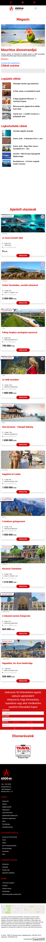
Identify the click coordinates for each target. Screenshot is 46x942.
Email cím (5, 722)
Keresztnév (5, 716)
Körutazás (5, 864)
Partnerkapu (5, 824)
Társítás (4, 886)
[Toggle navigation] (35, 8)
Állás (3, 821)
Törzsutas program (7, 883)
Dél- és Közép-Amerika (8, 845)
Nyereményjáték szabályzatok (11, 894)
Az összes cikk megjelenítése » (10, 63)
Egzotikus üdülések (7, 873)
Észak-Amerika (6, 848)
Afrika (3, 843)
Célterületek (5, 891)
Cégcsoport (5, 810)
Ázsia (3, 840)
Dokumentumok (6, 813)
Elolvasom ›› (5, 59)
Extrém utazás (6, 888)
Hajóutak (4, 867)
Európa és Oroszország (9, 837)
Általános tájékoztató (8, 818)
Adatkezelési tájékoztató (9, 815)
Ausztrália (5, 851)
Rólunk (4, 804)
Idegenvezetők (6, 807)
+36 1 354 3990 (6, 784)
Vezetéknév (6, 710)
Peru (3, 854)
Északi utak (5, 870)
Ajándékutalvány (7, 827)
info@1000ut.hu (6, 787)
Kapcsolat (5, 801)
